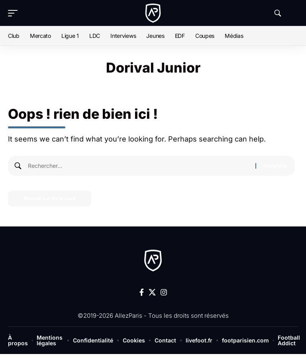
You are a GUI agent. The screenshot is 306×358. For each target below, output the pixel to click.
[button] (15, 13)
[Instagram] (164, 292)
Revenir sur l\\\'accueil (49, 198)
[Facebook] (141, 292)
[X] (152, 292)
